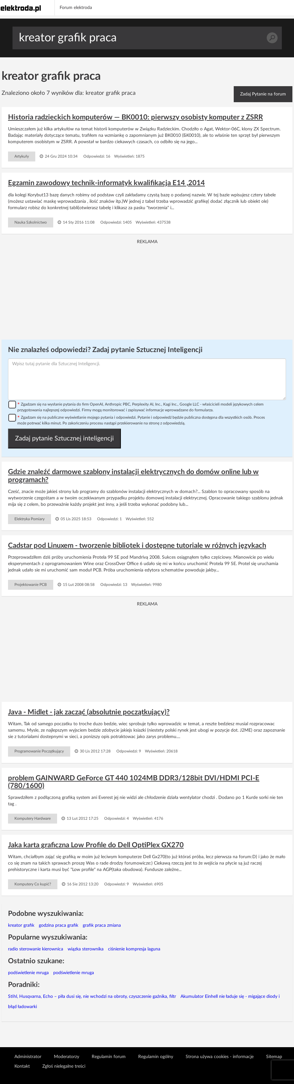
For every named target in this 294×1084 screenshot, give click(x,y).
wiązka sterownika (86, 949)
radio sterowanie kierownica (35, 949)
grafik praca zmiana (102, 925)
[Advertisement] (147, 290)
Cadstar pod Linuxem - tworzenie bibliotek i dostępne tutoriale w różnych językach (137, 545)
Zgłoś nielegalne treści (63, 1066)
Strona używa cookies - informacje (220, 1057)
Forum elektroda (76, 7)
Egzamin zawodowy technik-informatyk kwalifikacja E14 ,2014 (106, 182)
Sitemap (274, 1057)
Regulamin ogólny (155, 1057)
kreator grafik (21, 925)
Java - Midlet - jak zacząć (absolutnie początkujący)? (89, 712)
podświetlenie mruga (28, 973)
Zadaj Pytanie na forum (263, 94)
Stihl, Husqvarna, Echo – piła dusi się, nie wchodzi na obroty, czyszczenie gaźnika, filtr (92, 996)
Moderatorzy (66, 1057)
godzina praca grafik (58, 925)
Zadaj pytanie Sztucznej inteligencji (64, 438)
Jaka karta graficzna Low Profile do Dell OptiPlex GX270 (96, 845)
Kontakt (22, 1066)
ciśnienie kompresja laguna (134, 949)
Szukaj (272, 38)
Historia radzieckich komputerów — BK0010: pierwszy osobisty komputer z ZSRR (135, 117)
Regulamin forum (109, 1057)
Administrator (27, 1057)
